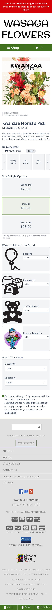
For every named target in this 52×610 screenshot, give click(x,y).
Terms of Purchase (34, 594)
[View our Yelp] (31, 492)
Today (31, 151)
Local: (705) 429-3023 (26, 505)
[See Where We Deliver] (26, 443)
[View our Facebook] (21, 492)
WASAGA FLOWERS (26, 28)
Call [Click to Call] (8, 607)
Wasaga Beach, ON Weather (20, 584)
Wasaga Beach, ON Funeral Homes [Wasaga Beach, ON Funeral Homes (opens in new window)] (20, 569)
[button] (26, 540)
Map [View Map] (26, 607)
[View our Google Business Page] (26, 492)
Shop (13, 47)
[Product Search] (27, 427)
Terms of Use (26, 599)
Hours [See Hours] (43, 607)
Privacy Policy (13, 594)
